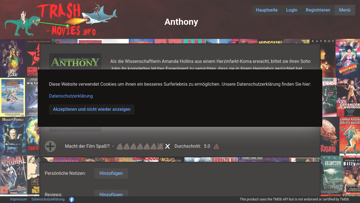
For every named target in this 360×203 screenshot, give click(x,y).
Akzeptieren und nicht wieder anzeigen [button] (91, 109)
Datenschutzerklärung (71, 96)
